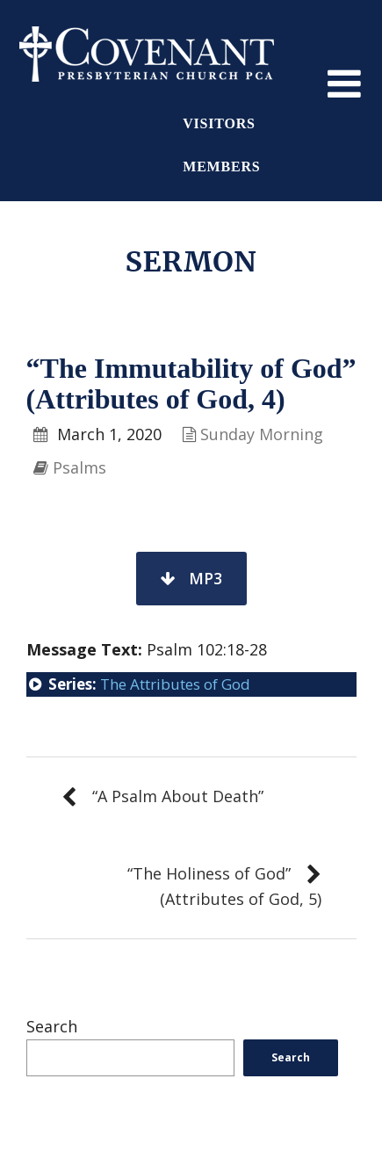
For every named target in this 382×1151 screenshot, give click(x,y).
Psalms (79, 467)
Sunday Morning (261, 434)
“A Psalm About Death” (177, 796)
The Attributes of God (175, 684)
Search (51, 1026)
